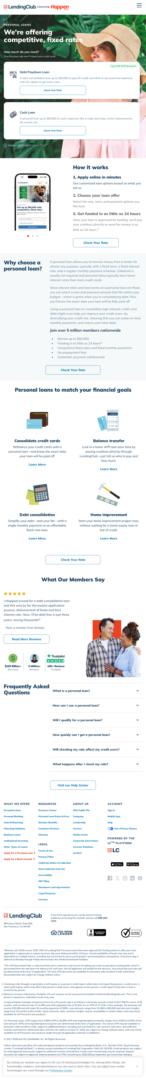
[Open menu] (139, 5)
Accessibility (45, 875)
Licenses (43, 899)
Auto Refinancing (13, 822)
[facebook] (110, 878)
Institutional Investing (16, 840)
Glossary (43, 834)
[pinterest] (140, 878)
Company (78, 816)
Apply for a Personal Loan (18, 853)
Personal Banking (13, 816)
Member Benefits (47, 822)
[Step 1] (28, 236)
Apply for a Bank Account (18, 859)
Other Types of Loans (16, 846)
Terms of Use (45, 850)
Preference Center (61, 1070)
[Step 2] (32, 236)
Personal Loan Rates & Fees (53, 816)
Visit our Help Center (73, 785)
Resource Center (47, 810)
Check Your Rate (95, 243)
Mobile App (114, 816)
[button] (96, 690)
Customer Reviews (48, 828)
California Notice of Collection (54, 862)
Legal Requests (47, 893)
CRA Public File (81, 810)
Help (110, 822)
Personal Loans (12, 810)
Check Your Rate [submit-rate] (53, 90)
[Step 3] (37, 236)
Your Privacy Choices (122, 828)
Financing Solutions (14, 828)
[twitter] (117, 878)
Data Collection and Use (51, 869)
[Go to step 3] (107, 221)
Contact (77, 853)
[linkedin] (132, 878)
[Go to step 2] (107, 200)
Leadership (79, 822)
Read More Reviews (26, 639)
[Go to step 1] (107, 182)
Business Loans (12, 834)
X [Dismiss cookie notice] (137, 1066)
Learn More (37, 464)
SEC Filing (43, 881)
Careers (77, 828)
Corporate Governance (85, 840)
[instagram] (125, 878)
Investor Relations (83, 846)
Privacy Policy (46, 856)
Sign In (111, 810)
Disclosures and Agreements (54, 887)
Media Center (80, 834)
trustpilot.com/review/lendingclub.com (105, 994)
